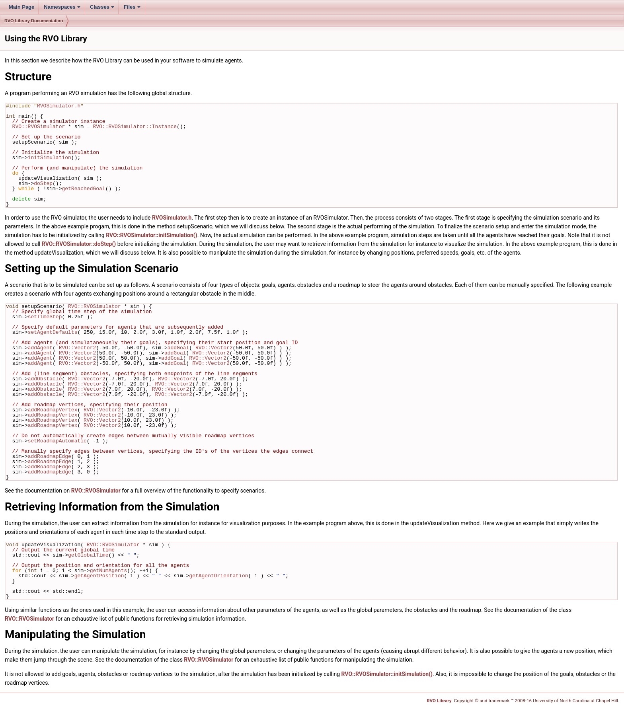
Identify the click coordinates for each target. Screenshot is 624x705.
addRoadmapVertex (53, 409)
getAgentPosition (99, 575)
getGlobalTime (88, 555)
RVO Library (439, 700)
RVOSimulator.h (58, 105)
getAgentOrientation (218, 575)
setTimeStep (45, 316)
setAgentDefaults (53, 332)
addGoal (178, 347)
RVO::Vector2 (77, 347)
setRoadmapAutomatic (57, 440)
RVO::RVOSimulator (38, 126)
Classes (102, 7)
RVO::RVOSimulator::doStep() (79, 244)
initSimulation (49, 157)
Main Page (21, 7)
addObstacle (45, 378)
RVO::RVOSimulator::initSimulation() (151, 235)
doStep (43, 183)
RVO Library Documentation (33, 20)
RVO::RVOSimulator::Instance (135, 126)
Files (132, 7)
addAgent (40, 347)
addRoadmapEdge (49, 456)
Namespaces (62, 7)
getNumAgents (108, 570)
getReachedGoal (83, 188)
